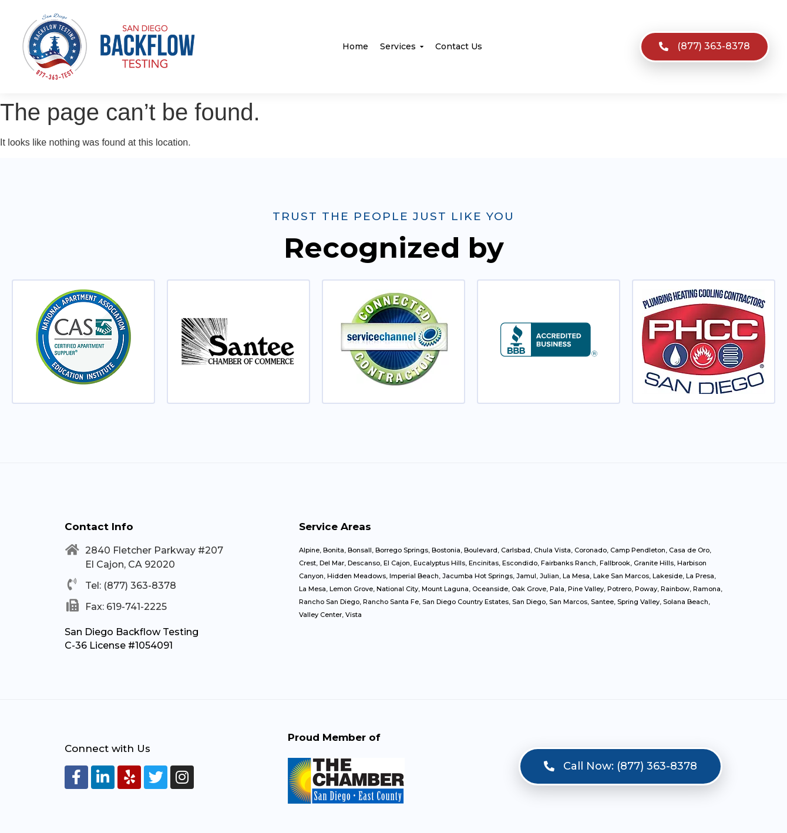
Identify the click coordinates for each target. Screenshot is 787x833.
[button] (704, 46)
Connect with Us (107, 748)
